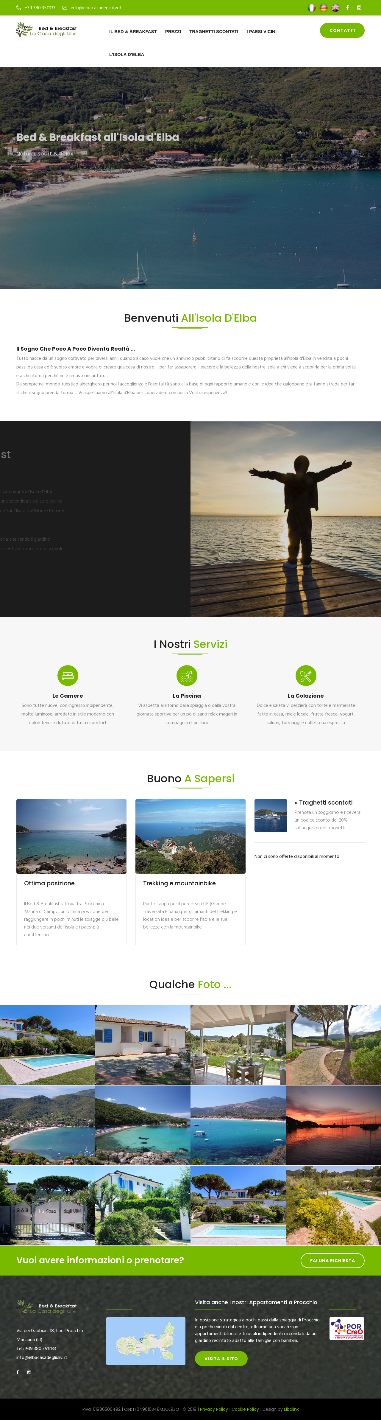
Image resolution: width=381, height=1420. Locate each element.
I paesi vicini (262, 31)
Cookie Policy (245, 1409)
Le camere (67, 696)
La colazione (306, 696)
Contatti (342, 30)
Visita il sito (221, 1359)
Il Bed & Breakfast (133, 31)
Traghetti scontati (213, 31)
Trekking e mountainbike (179, 883)
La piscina (187, 696)
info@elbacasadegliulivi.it (96, 8)
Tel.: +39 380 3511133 (36, 1349)
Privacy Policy (214, 1409)
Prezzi (173, 31)
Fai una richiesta (332, 1261)
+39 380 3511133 (40, 8)
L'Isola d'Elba (126, 54)
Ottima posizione (49, 883)
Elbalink (291, 1409)
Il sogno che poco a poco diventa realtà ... (75, 349)
